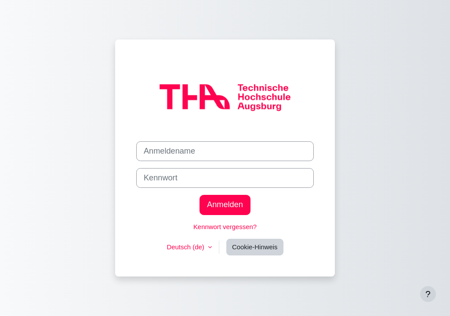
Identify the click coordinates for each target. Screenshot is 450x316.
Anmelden (225, 204)
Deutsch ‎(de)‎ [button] (186, 247)
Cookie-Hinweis (255, 247)
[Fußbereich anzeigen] (428, 294)
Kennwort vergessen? (225, 226)
